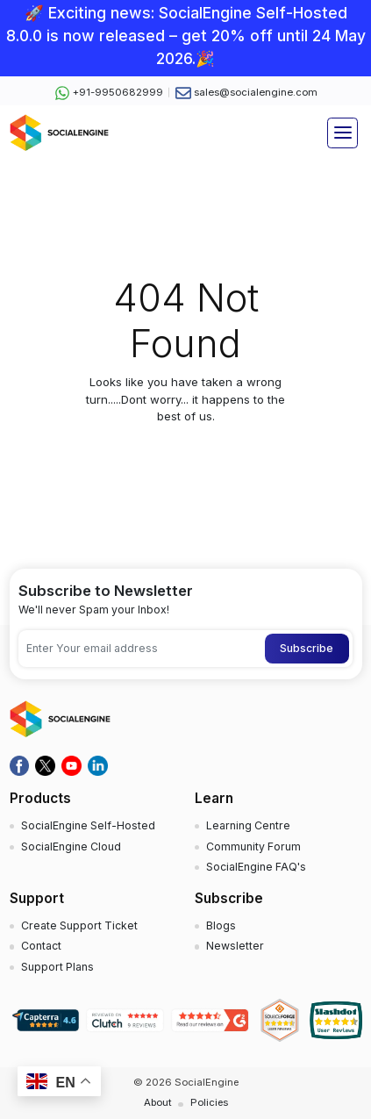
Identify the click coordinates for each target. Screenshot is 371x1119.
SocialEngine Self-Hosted (88, 825)
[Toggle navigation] (342, 133)
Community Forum (253, 846)
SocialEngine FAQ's (256, 866)
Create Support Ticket (79, 925)
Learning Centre (248, 825)
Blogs (221, 925)
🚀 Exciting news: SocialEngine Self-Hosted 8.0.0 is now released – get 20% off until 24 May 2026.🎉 (186, 36)
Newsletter (235, 945)
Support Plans (57, 966)
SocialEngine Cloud (71, 846)
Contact (41, 945)
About (158, 1102)
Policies (209, 1102)
